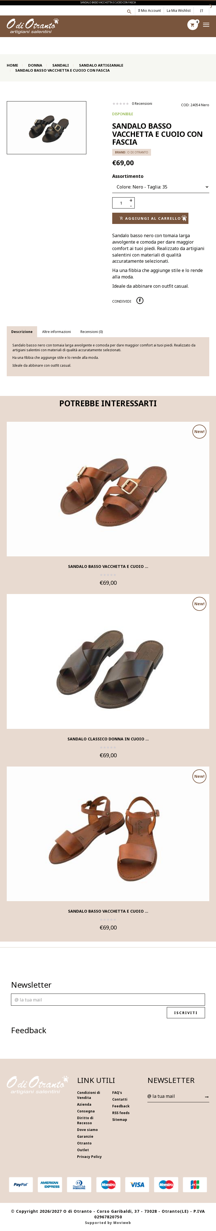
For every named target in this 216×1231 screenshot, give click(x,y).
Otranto (84, 1143)
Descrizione (22, 331)
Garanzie (85, 1136)
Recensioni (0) (91, 331)
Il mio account (149, 10)
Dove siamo (87, 1129)
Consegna (86, 1111)
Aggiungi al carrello (153, 218)
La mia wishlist (179, 10)
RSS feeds (121, 1112)
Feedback (121, 1106)
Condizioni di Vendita (88, 1095)
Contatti (119, 1099)
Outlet (83, 1150)
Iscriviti (188, 1013)
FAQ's (117, 1092)
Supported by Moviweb (108, 1222)
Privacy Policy (89, 1156)
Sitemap (119, 1119)
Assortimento (127, 176)
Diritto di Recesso (85, 1120)
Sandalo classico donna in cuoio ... (108, 739)
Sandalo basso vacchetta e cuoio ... (108, 566)
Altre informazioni (56, 331)
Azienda (84, 1104)
